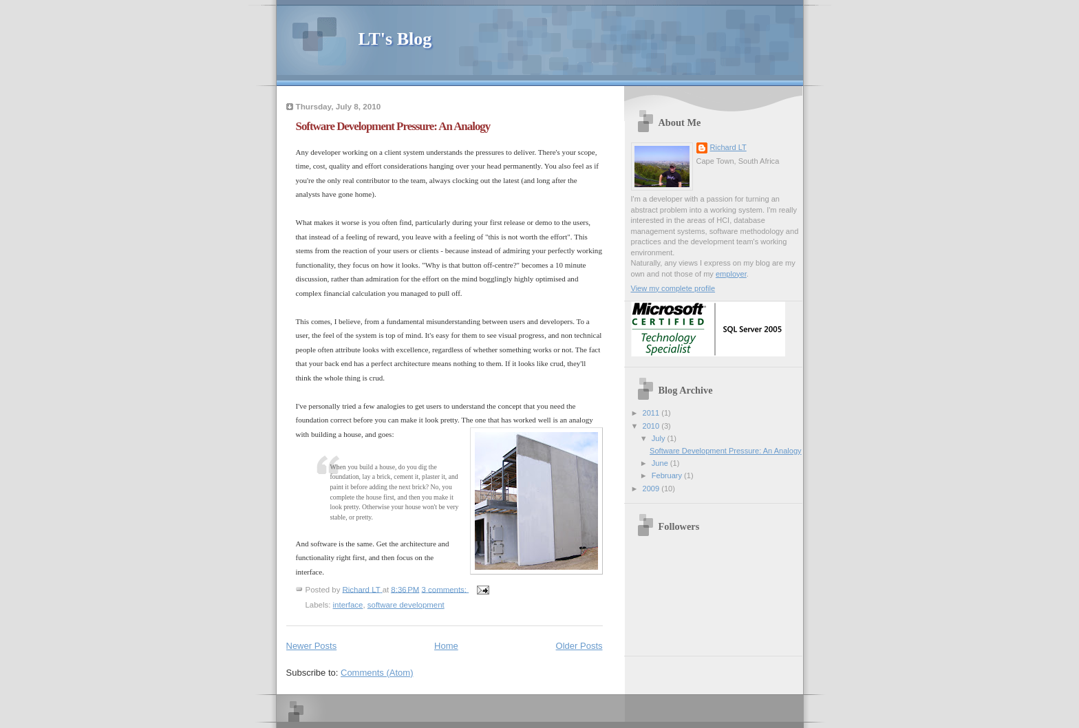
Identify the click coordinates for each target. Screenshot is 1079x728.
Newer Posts (311, 646)
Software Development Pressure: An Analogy (393, 126)
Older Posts (579, 646)
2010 (652, 426)
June (661, 463)
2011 (652, 413)
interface (348, 605)
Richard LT (728, 147)
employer (731, 274)
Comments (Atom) (377, 672)
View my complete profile (673, 288)
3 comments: (445, 589)
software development (406, 605)
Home (446, 646)
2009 (652, 488)
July (659, 438)
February (668, 475)
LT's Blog (395, 39)
